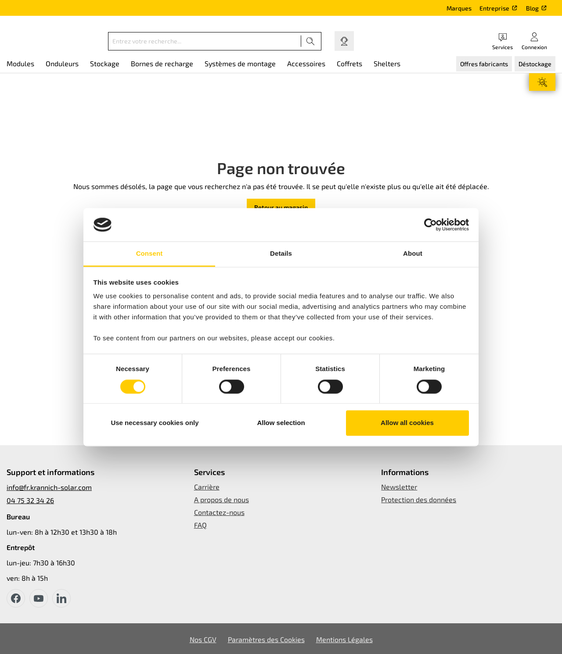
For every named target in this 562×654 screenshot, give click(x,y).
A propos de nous (221, 499)
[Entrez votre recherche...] (204, 41)
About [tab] (412, 253)
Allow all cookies (407, 423)
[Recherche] (310, 41)
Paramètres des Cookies (266, 639)
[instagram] (61, 598)
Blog (532, 8)
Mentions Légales (344, 639)
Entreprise (494, 8)
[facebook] (16, 598)
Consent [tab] (149, 253)
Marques (459, 8)
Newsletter (399, 486)
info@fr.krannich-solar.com (49, 487)
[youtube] (38, 598)
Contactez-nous (219, 512)
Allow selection (281, 423)
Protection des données (418, 499)
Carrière (207, 486)
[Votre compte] (534, 41)
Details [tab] (281, 253)
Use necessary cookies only (154, 423)
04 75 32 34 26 (30, 500)
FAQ (200, 525)
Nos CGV (203, 639)
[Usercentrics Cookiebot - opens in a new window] (430, 224)
